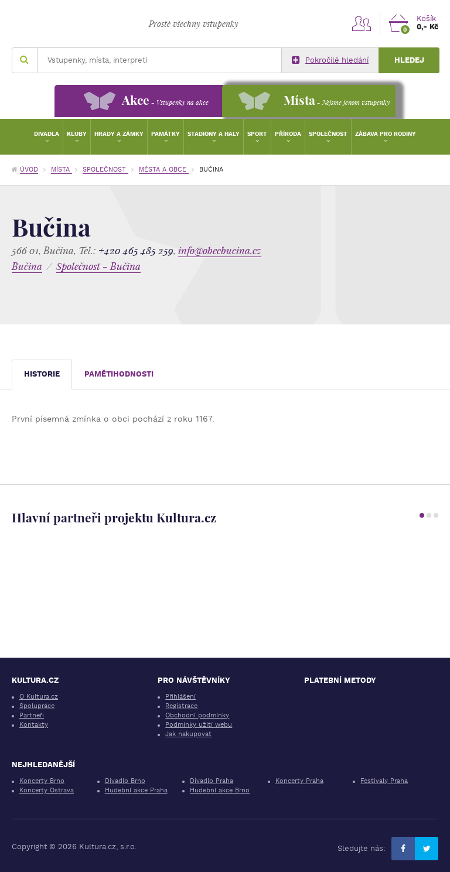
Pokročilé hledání (330, 60)
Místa (61, 169)
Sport (257, 134)
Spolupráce (36, 706)
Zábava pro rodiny (385, 134)
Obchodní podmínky (197, 715)
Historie (42, 374)
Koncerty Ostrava (46, 790)
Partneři (31, 715)
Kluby (77, 134)
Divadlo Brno (125, 781)
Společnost (328, 134)
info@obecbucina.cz (219, 250)
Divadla (46, 134)
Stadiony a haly (214, 134)
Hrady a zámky (119, 134)
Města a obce (164, 169)
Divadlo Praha (211, 781)
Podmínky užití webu (198, 725)
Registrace (181, 706)
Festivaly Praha (384, 781)
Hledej (409, 60)
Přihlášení (180, 696)
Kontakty (33, 725)
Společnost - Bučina (98, 266)
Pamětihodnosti (119, 374)
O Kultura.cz (38, 696)
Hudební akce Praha (136, 790)
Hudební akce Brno (220, 790)
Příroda (288, 134)
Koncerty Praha (299, 781)
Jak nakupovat (188, 734)
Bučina (27, 266)
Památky (165, 134)
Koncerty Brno (41, 781)
